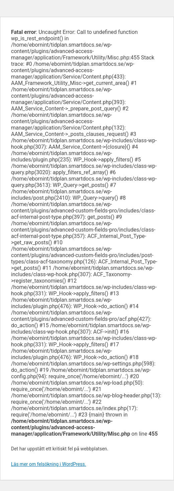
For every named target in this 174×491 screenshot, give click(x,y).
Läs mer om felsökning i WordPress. (48, 464)
